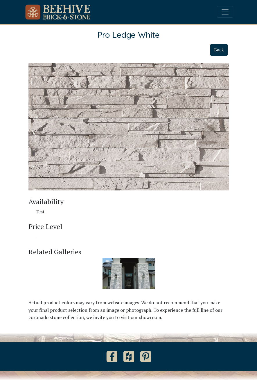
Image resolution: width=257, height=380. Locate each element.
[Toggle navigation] (225, 12)
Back (219, 49)
